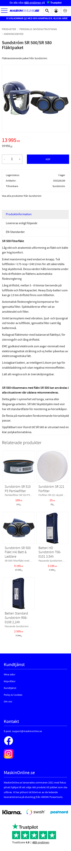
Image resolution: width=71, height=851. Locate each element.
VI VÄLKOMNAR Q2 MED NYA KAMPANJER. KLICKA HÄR (36, 18)
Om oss (8, 701)
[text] (35, 141)
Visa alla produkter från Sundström (21, 196)
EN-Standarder (15, 232)
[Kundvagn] (65, 10)
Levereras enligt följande (21, 223)
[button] (4, 11)
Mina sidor (9, 674)
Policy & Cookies (13, 695)
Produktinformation (19, 214)
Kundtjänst (10, 688)
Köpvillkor (10, 681)
